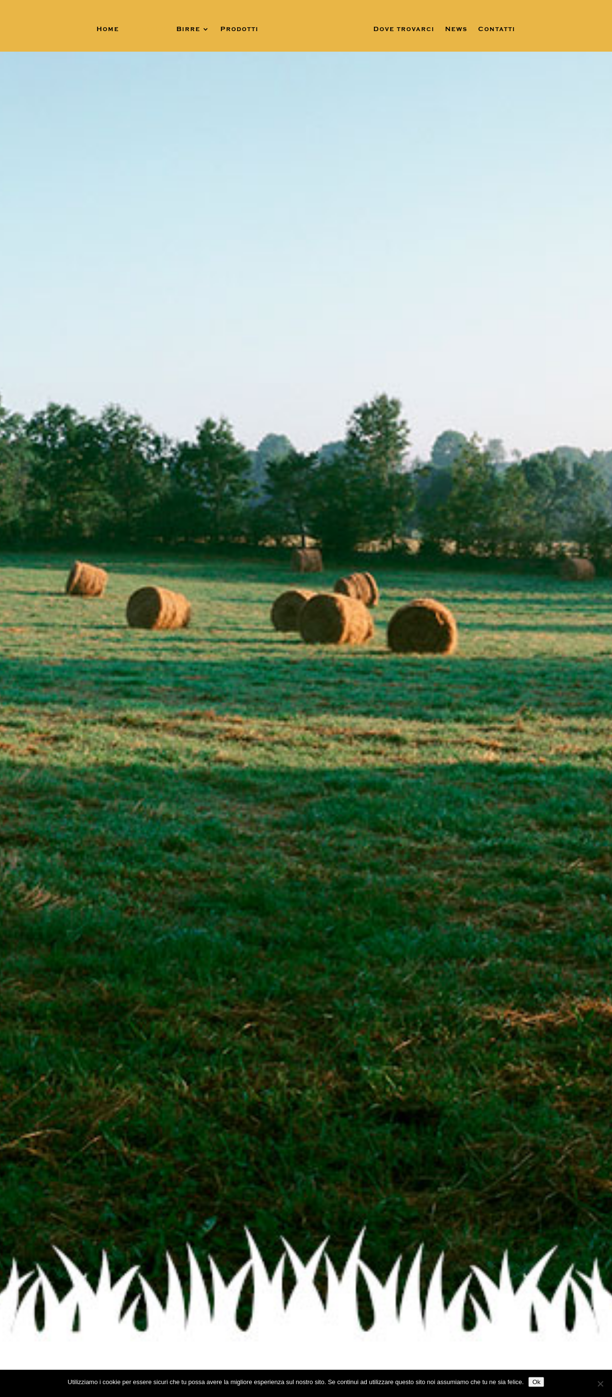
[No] (600, 1383)
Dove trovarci (404, 29)
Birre (188, 29)
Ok (536, 1382)
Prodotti (239, 29)
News (456, 29)
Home (108, 29)
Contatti (496, 29)
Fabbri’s (148, 29)
